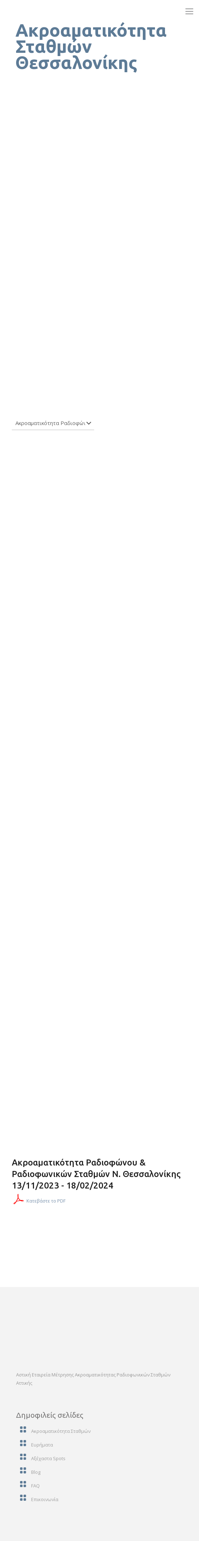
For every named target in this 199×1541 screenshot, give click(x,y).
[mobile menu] (189, 11)
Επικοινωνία (44, 1499)
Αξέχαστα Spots (48, 1458)
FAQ (35, 1485)
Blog (35, 1472)
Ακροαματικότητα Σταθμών (61, 1431)
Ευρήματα (42, 1444)
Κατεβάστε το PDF (45, 1201)
